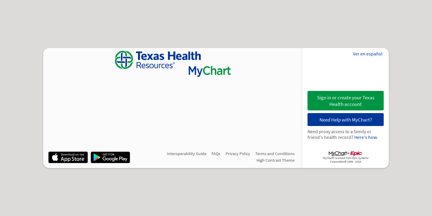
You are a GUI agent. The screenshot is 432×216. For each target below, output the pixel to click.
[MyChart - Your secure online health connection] (173, 64)
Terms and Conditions (275, 153)
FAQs (216, 153)
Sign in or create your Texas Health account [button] (345, 100)
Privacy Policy (238, 153)
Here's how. (366, 137)
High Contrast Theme (275, 160)
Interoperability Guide (186, 153)
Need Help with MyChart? (346, 119)
